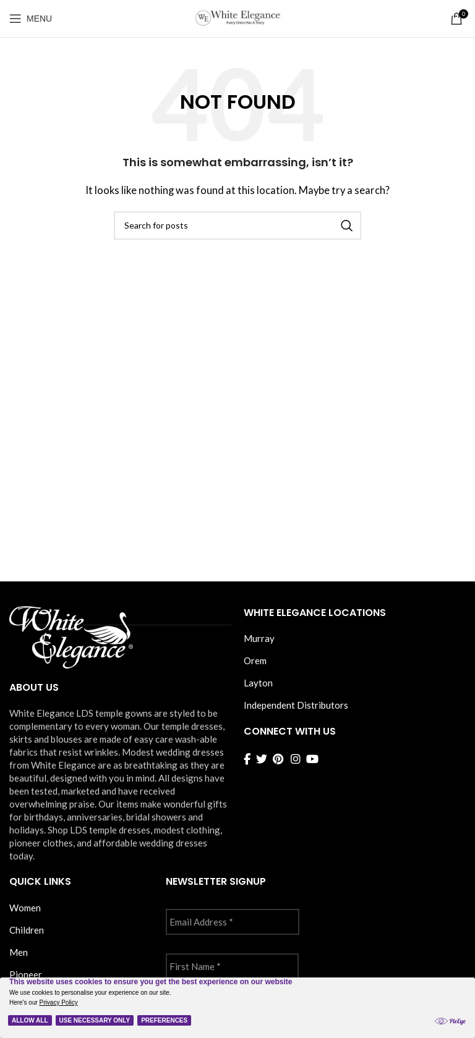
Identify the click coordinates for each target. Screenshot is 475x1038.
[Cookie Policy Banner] (237, 1007)
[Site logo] (237, 17)
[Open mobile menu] (30, 18)
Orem (255, 660)
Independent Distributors (296, 705)
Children (26, 929)
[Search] (237, 225)
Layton (258, 682)
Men (18, 952)
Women (25, 907)
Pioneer (25, 974)
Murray (259, 638)
